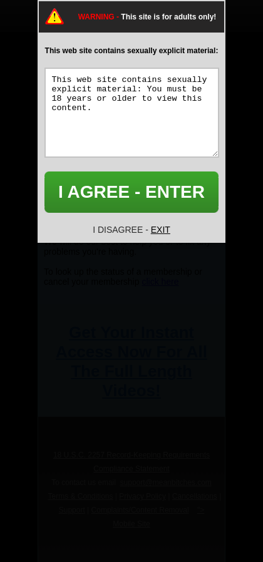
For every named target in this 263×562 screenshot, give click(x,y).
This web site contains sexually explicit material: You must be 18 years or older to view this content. (131, 113)
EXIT (160, 230)
